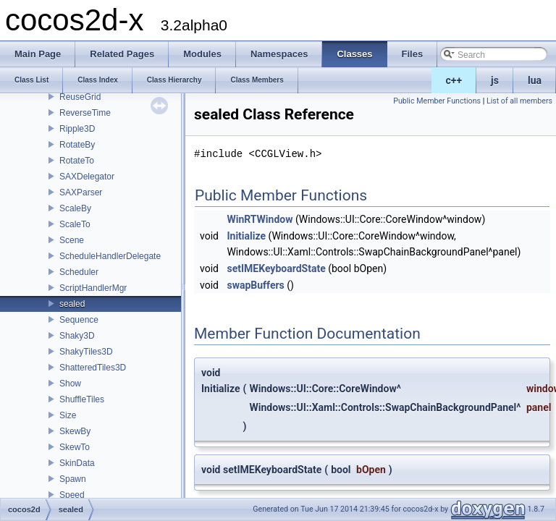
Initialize (246, 236)
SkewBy (74, 431)
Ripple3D (77, 129)
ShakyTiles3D (86, 352)
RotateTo (76, 161)
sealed (72, 304)
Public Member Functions (437, 101)
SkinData (77, 463)
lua (535, 80)
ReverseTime (85, 113)
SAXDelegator (86, 176)
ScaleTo (74, 224)
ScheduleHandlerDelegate (110, 256)
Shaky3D (77, 336)
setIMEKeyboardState (276, 268)
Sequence (78, 320)
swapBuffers (255, 285)
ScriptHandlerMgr (93, 288)
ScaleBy (75, 208)
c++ (454, 80)
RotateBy (77, 145)
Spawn (72, 479)
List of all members (519, 101)
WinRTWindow (259, 219)
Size (67, 415)
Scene (71, 240)
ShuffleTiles (81, 399)
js (495, 80)
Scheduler (78, 272)
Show (70, 383)
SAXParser (80, 192)
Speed (72, 495)
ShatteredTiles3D (92, 368)
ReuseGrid (80, 97)
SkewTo (74, 447)
